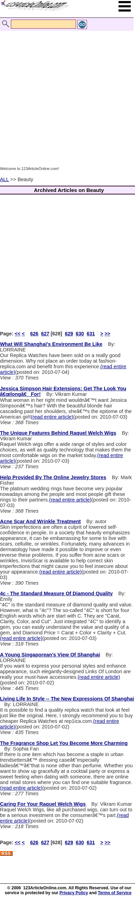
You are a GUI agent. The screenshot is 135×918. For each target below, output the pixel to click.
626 (34, 333)
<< (17, 333)
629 (69, 333)
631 (91, 333)
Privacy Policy (74, 892)
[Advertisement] (65, 98)
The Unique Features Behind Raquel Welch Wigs (58, 433)
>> (107, 333)
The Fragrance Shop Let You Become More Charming (64, 743)
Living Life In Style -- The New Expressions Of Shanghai (67, 699)
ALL (4, 179)
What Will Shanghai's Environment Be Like (51, 344)
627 (45, 333)
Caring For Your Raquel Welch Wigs (43, 804)
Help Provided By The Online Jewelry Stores (53, 477)
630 (80, 333)
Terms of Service (114, 892)
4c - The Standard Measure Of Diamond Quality (56, 593)
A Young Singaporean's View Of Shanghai (50, 654)
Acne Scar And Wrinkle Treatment (40, 521)
